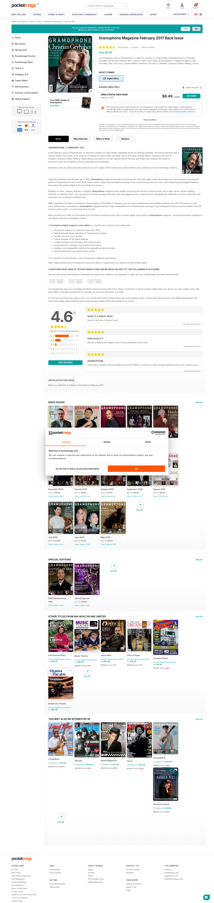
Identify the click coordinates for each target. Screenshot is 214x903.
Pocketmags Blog (18, 900)
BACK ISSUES (56, 402)
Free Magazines (18, 897)
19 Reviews (123, 47)
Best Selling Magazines (21, 894)
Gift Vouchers (20, 86)
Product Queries (133, 888)
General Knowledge (131, 14)
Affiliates (129, 891)
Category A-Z (19, 74)
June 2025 (81, 544)
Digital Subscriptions (19, 21)
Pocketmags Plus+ (22, 62)
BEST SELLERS (18, 14)
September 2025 (140, 494)
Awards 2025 (82, 494)
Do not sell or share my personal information (77, 469)
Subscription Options (184, 111)
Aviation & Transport (84, 14)
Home (16, 37)
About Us (168, 888)
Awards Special (83, 607)
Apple (90, 888)
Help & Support (20, 99)
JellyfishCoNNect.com (173, 897)
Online (90, 894)
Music (32, 21)
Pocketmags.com (171, 891)
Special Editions (59, 566)
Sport (153, 14)
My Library (18, 43)
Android (91, 891)
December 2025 (167, 443)
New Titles (15, 891)
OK (136, 469)
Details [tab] (107, 442)
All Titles (15, 888)
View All (199, 402)
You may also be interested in (69, 732)
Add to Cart (171, 450)
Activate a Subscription (24, 92)
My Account (19, 50)
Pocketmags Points (96, 897)
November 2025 (55, 494)
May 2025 (109, 544)
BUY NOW (191, 96)
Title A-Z (17, 68)
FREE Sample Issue (57, 607)
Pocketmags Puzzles (23, 56)
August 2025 (166, 494)
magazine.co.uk (171, 894)
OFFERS (37, 14)
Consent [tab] (66, 442)
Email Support (55, 891)
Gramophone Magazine (53, 21)
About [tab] (148, 442)
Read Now (54, 105)
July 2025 (53, 544)
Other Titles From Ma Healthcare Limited (77, 625)
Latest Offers (19, 80)
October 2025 (110, 494)
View (50, 501)
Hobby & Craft (56, 14)
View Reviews (65, 362)
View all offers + (150, 120)
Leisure (108, 14)
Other (39, 21)
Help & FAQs (55, 888)
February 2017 (69, 21)
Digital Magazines (95, 900)
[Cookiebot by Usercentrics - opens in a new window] (153, 433)
